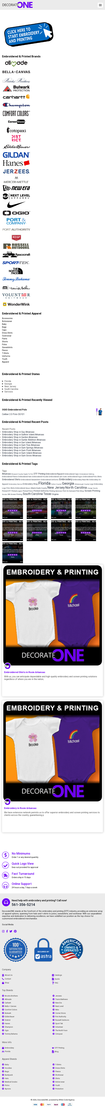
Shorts (5, 341)
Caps (4, 330)
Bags (4, 327)
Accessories (7, 318)
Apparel (5, 362)
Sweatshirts (7, 347)
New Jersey (10, 386)
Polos (4, 344)
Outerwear (6, 336)
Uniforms (6, 356)
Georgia (8, 383)
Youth (4, 359)
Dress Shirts (7, 333)
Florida (7, 381)
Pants (4, 339)
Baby (4, 324)
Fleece (5, 350)
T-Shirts (5, 353)
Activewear (7, 321)
